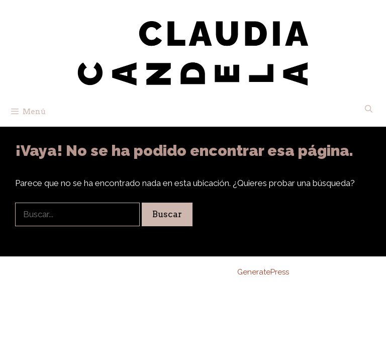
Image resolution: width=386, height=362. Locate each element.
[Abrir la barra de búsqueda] (368, 109)
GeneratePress (263, 272)
